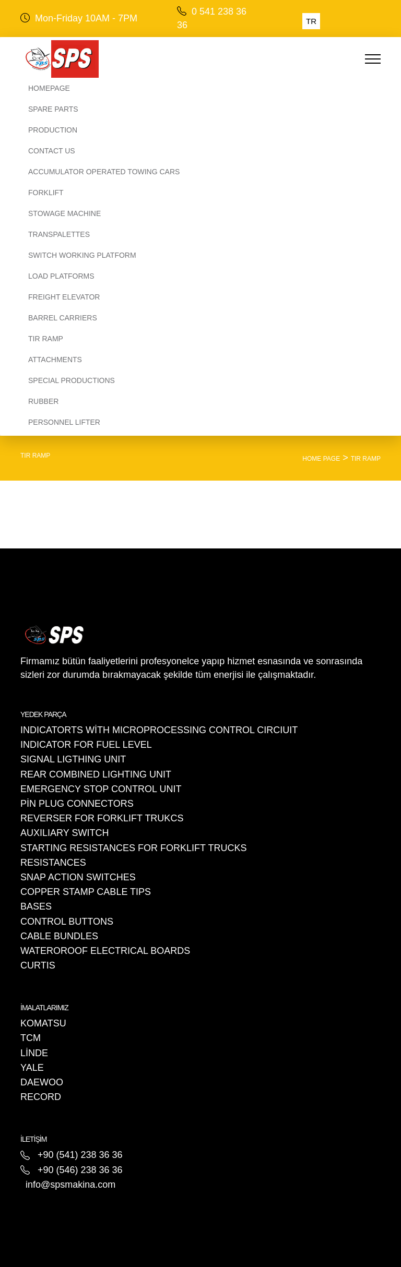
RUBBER (43, 401)
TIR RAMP (45, 338)
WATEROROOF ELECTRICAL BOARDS (105, 951)
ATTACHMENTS (55, 359)
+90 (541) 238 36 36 (80, 1155)
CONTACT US (51, 151)
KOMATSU (43, 1023)
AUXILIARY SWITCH (64, 833)
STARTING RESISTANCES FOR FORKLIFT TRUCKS (133, 848)
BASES (36, 906)
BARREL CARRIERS (62, 318)
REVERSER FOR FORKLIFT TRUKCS (101, 818)
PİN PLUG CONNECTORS (77, 803)
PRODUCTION (52, 130)
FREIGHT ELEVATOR (64, 297)
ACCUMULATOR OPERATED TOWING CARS (104, 172)
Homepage (49, 88)
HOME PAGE (321, 458)
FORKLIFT (46, 192)
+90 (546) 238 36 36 (80, 1170)
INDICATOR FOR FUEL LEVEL (86, 744)
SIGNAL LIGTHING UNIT (73, 759)
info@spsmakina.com (70, 1184)
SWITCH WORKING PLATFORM (82, 255)
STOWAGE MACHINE (64, 213)
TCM (30, 1038)
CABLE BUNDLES (59, 936)
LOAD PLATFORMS (61, 276)
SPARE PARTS (53, 109)
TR (311, 21)
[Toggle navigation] (345, 59)
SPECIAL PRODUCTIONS (71, 380)
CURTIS (37, 965)
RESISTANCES (53, 862)
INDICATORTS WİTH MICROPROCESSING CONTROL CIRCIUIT (159, 730)
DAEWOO (41, 1082)
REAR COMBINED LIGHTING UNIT (95, 774)
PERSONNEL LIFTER (64, 422)
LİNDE (34, 1053)
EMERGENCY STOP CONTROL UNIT (100, 789)
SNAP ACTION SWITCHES (78, 877)
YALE (32, 1067)
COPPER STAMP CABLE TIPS (85, 892)
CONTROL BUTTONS (66, 921)
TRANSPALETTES (59, 234)
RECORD (40, 1097)
